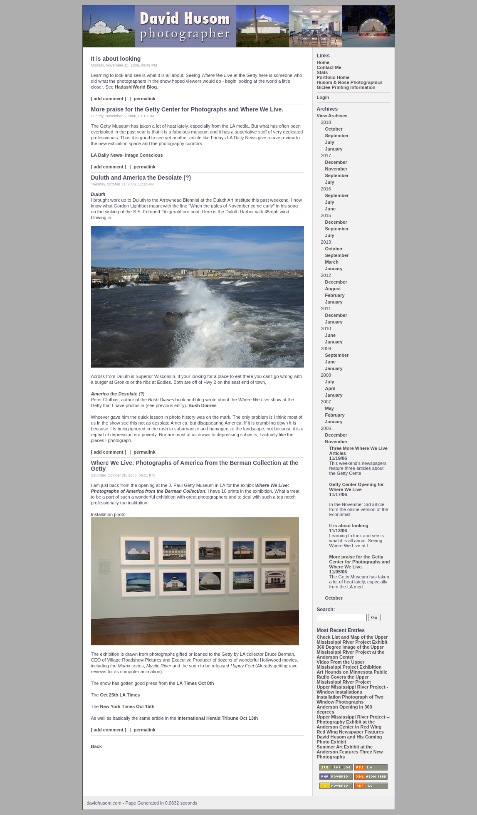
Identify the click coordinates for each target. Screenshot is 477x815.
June (330, 208)
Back (96, 746)
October (334, 128)
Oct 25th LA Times (120, 694)
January (334, 148)
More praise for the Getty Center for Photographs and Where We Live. (359, 561)
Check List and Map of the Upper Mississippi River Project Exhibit (352, 640)
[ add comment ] (108, 98)
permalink (145, 98)
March (332, 261)
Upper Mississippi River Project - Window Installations (352, 689)
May (329, 408)
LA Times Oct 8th (195, 683)
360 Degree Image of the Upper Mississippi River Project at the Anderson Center (351, 652)
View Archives (332, 115)
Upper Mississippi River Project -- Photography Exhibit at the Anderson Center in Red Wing (353, 721)
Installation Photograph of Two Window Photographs (350, 699)
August (333, 288)
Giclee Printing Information (346, 87)
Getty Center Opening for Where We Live (356, 487)
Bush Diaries (202, 405)
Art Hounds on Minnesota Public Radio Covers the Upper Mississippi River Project (352, 676)
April (330, 388)
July (329, 142)
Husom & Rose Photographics (350, 82)
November (336, 168)
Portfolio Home (333, 77)
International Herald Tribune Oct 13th (218, 718)
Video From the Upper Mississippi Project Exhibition (349, 664)
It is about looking (348, 525)
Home (323, 62)
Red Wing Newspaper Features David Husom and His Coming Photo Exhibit (350, 736)
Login (323, 97)
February (335, 295)
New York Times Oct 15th (127, 706)
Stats (322, 72)
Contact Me (329, 67)
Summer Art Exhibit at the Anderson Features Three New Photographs (350, 751)
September (337, 135)
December (336, 162)
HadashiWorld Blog (136, 86)
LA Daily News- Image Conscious (127, 155)
